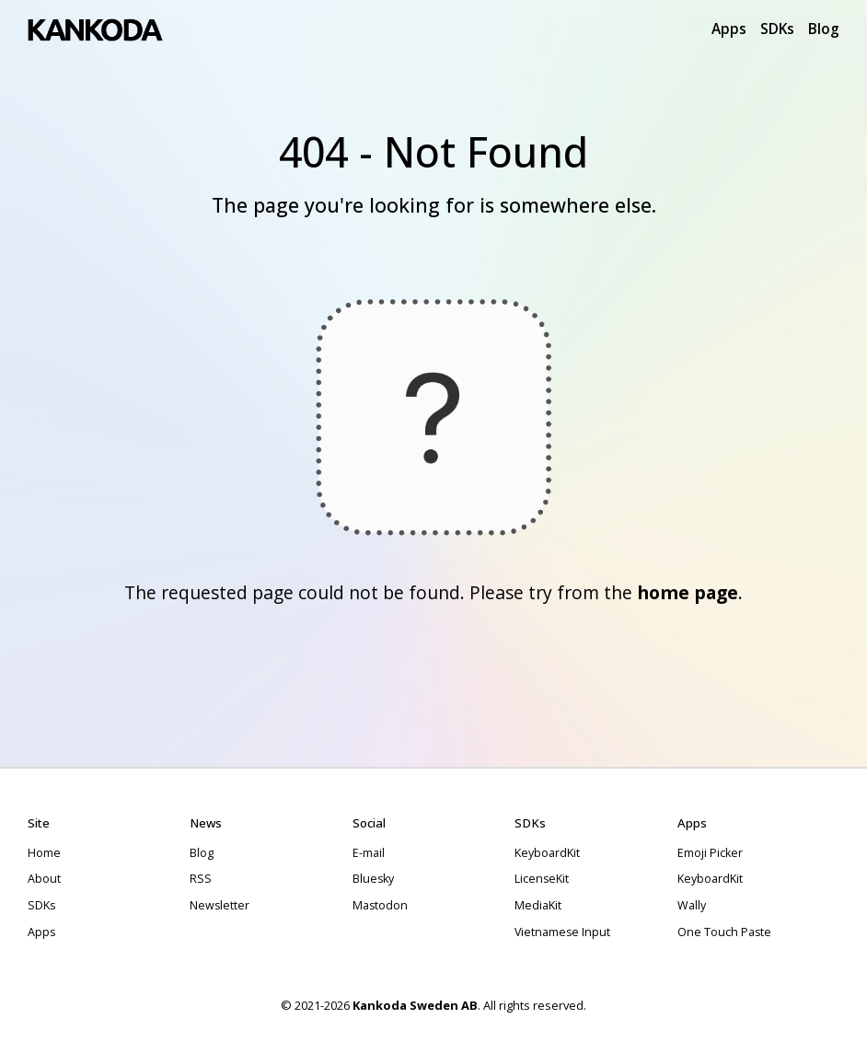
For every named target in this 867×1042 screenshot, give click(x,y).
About (44, 878)
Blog (823, 28)
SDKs (777, 28)
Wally (691, 905)
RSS (201, 878)
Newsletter (219, 905)
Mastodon (380, 905)
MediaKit (537, 905)
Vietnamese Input (562, 932)
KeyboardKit (547, 853)
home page (687, 592)
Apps (728, 28)
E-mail (369, 853)
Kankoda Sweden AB (415, 1005)
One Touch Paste (724, 932)
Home (44, 853)
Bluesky (373, 878)
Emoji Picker (710, 853)
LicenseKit (541, 878)
